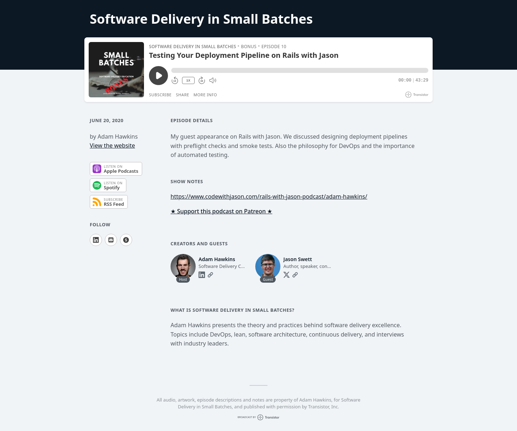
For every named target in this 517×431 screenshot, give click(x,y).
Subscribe (160, 94)
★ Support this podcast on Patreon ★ (221, 211)
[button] (299, 70)
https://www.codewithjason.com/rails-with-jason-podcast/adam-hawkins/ (269, 196)
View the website (112, 145)
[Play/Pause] (116, 70)
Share (182, 94)
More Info (205, 94)
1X (188, 81)
